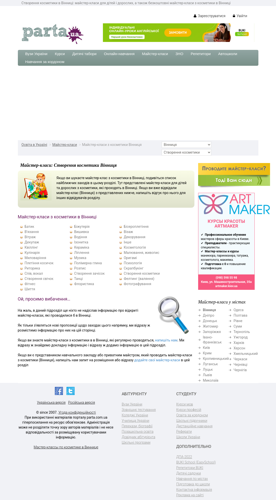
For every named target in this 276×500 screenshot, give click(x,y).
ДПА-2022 (184, 457)
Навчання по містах (192, 479)
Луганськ (210, 364)
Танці (78, 279)
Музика (80, 258)
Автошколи (227, 54)
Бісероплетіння (136, 227)
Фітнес (30, 284)
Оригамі (130, 258)
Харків (239, 343)
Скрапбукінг (134, 268)
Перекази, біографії (137, 426)
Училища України (135, 421)
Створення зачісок (89, 273)
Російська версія (81, 402)
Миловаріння (35, 258)
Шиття (30, 289)
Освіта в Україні (34, 145)
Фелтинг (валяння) (139, 279)
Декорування (134, 237)
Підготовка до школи (193, 484)
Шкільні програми (136, 442)
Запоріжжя (212, 332)
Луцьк (208, 369)
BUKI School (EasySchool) (196, 462)
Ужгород (241, 337)
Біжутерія (82, 227)
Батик (29, 227)
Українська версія (51, 402)
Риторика (32, 268)
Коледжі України (135, 415)
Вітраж (30, 237)
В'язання (32, 232)
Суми (238, 326)
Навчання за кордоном (44, 62)
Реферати (184, 431)
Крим (207, 353)
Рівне (238, 321)
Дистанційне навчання (194, 426)
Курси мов (184, 404)
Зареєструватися (210, 16)
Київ (206, 348)
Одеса (239, 310)
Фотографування (137, 284)
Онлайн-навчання (119, 54)
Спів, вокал (34, 273)
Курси (60, 54)
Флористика (84, 284)
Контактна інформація (194, 490)
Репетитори (201, 54)
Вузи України (36, 54)
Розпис (80, 268)
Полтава (240, 315)
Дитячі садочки (188, 473)
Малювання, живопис (141, 253)
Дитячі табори (84, 54)
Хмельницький (246, 354)
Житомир (210, 326)
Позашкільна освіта (137, 431)
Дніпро (208, 315)
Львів (207, 375)
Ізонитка (81, 242)
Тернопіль (242, 332)
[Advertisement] (138, 103)
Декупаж (32, 242)
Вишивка (81, 232)
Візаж (128, 232)
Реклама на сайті (190, 495)
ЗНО (180, 54)
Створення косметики (142, 273)
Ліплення (81, 253)
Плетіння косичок (39, 263)
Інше (127, 242)
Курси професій (188, 410)
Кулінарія (32, 253)
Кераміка (81, 247)
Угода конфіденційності (77, 412)
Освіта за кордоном (192, 415)
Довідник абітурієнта (138, 437)
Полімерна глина (88, 263)
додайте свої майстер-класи (157, 360)
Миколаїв (210, 380)
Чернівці (240, 365)
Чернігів (240, 370)
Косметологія (135, 247)
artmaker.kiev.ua (226, 286)
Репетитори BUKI (189, 468)
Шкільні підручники (191, 421)
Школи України (188, 437)
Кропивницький (216, 359)
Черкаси (240, 359)
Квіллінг (31, 247)
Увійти (240, 16)
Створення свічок (39, 279)
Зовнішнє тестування (139, 410)
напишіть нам (166, 340)
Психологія (133, 263)
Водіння (80, 237)
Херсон (239, 348)
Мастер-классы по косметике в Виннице (66, 447)
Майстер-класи (155, 54)
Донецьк (210, 321)
